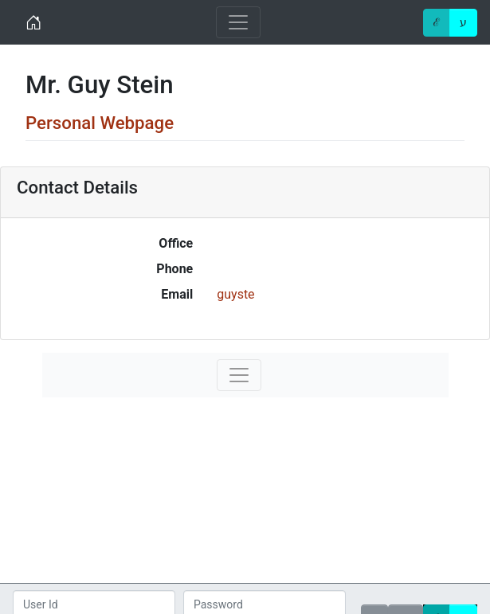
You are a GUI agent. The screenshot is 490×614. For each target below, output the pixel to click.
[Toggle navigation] (238, 22)
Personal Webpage (99, 122)
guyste (235, 294)
